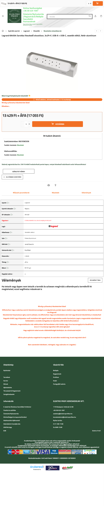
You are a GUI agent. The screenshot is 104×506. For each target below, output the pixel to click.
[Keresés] (70, 16)
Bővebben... (6, 106)
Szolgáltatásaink (8, 394)
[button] (18, 171)
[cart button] (101, 16)
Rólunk (5, 384)
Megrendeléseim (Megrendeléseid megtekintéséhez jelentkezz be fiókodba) (32, 24)
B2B (4, 431)
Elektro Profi (96, 431)
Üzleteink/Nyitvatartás (33, 14)
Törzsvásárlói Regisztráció (11, 391)
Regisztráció (57, 374)
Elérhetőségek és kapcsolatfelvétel (15, 417)
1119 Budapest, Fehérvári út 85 (63, 407)
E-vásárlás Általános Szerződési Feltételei (17, 407)
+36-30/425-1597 (59, 410)
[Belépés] (95, 16)
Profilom (56, 377)
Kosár (55, 381)
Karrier (5, 381)
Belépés (55, 370)
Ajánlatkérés (7, 387)
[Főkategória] (3, 31)
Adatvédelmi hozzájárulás (11, 424)
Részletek (20, 145)
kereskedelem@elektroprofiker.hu (64, 417)
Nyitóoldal (6, 370)
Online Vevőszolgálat (32, 8)
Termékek (6, 377)
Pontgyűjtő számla (59, 384)
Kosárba (59, 124)
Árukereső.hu (37, 469)
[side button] (3, 16)
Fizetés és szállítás (9, 410)
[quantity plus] (91, 3)
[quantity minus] (87, 3)
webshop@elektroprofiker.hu (62, 413)
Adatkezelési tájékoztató (11, 420)
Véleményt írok (95, 280)
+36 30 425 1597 (30, 10)
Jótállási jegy (7, 427)
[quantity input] (89, 3)
